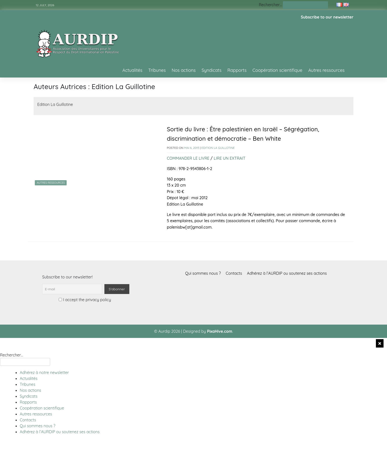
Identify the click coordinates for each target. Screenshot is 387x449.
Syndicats (212, 70)
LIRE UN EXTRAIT (229, 158)
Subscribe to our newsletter (327, 17)
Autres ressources (326, 70)
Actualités (132, 70)
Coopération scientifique (277, 70)
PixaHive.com (219, 331)
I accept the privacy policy (85, 299)
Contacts (234, 273)
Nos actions (183, 70)
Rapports (237, 70)
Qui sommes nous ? (203, 273)
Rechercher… (270, 4)
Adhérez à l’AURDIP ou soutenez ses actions (287, 273)
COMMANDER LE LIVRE (188, 158)
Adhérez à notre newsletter (44, 372)
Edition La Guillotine (218, 148)
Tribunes (157, 70)
